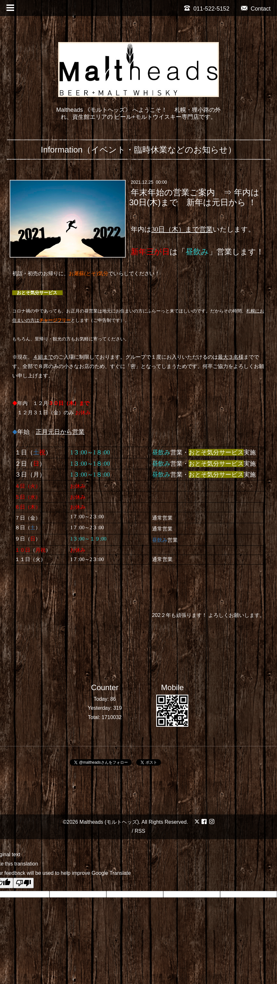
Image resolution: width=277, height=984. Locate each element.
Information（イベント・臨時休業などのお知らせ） (138, 149)
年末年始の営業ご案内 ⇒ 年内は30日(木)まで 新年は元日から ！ (194, 197)
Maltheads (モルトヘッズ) (109, 822)
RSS (140, 831)
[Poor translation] (23, 883)
